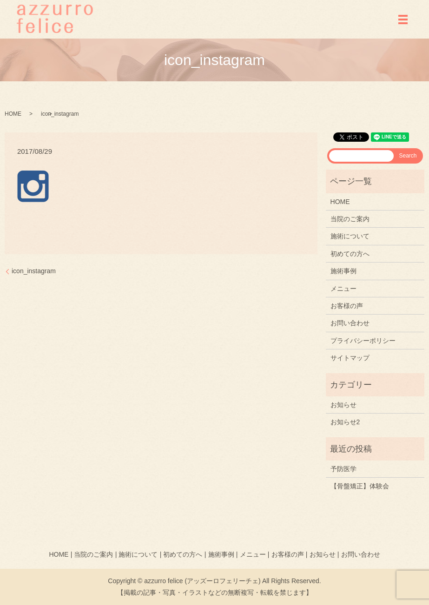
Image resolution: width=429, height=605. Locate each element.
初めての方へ (350, 253)
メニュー (343, 288)
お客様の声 (346, 305)
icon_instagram (34, 271)
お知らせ (343, 404)
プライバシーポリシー (363, 340)
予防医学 (343, 469)
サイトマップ (350, 358)
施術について (350, 236)
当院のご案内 (350, 219)
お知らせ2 (345, 422)
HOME (13, 114)
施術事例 (343, 271)
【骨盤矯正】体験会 (359, 486)
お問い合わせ (350, 323)
